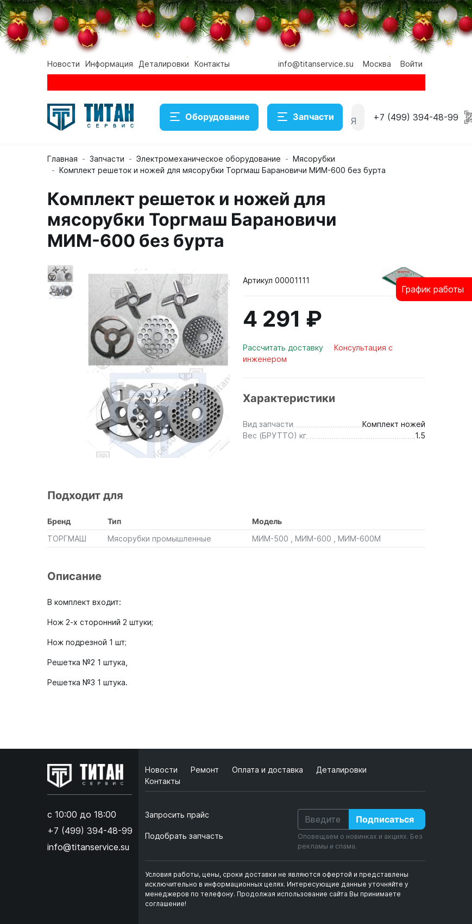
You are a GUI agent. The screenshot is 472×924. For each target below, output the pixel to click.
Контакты (212, 63)
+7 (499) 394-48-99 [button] (415, 117)
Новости (63, 63)
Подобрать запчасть (184, 835)
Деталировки (164, 63)
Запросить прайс (177, 814)
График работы (432, 289)
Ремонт (206, 769)
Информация (109, 63)
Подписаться (385, 819)
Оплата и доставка (268, 769)
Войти (411, 63)
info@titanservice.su (316, 63)
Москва (377, 63)
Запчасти (305, 117)
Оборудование (209, 117)
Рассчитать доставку (284, 347)
